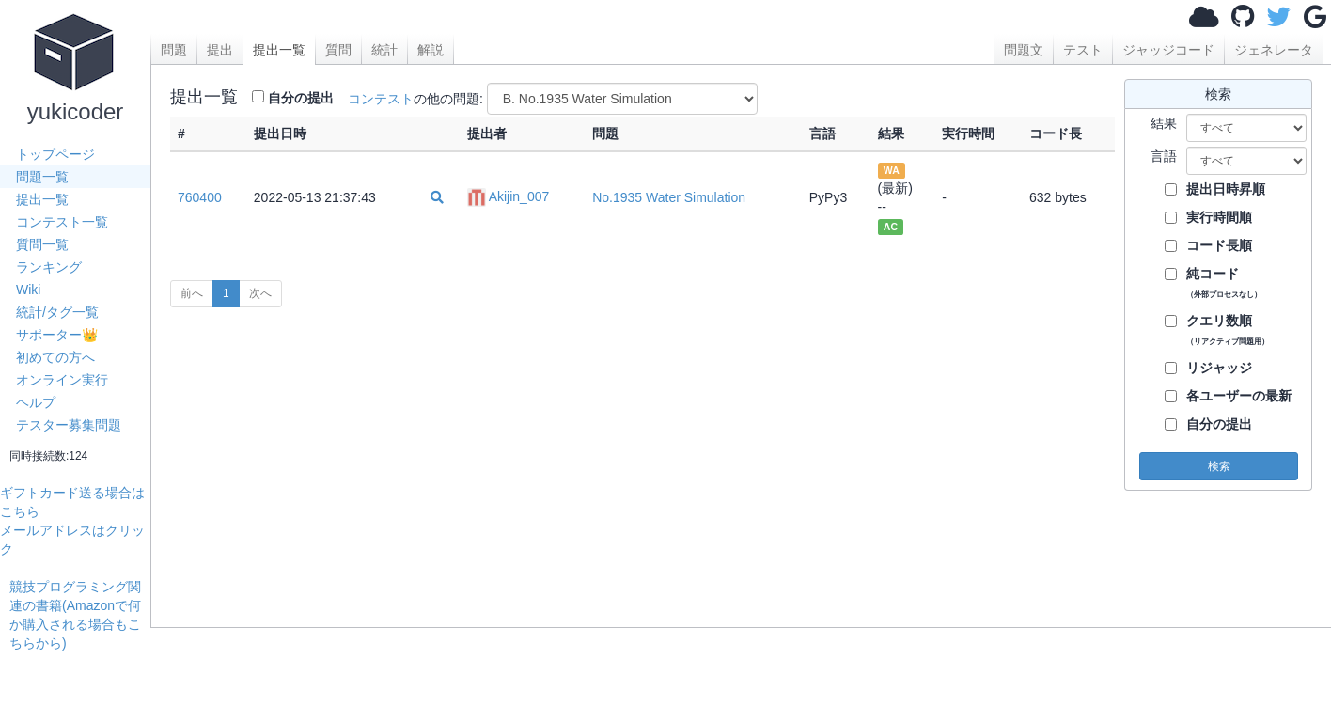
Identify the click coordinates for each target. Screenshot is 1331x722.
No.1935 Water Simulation (668, 197)
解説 (430, 49)
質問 (338, 49)
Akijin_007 (508, 196)
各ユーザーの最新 (1239, 395)
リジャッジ (1219, 367)
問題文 (1023, 49)
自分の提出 (301, 97)
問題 (174, 49)
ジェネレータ (1273, 49)
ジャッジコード (1168, 49)
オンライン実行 (62, 379)
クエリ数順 (1227, 329)
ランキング (49, 267)
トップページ (55, 154)
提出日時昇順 (1225, 188)
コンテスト (381, 98)
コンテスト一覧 (62, 221)
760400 (200, 197)
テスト (1083, 49)
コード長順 (1219, 245)
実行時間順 (1219, 217)
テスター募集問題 (68, 424)
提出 (220, 49)
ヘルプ (35, 402)
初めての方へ (55, 357)
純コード (1223, 282)
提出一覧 (42, 199)
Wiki (28, 289)
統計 (384, 49)
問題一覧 (42, 176)
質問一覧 (42, 244)
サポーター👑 (57, 334)
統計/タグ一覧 (57, 312)
